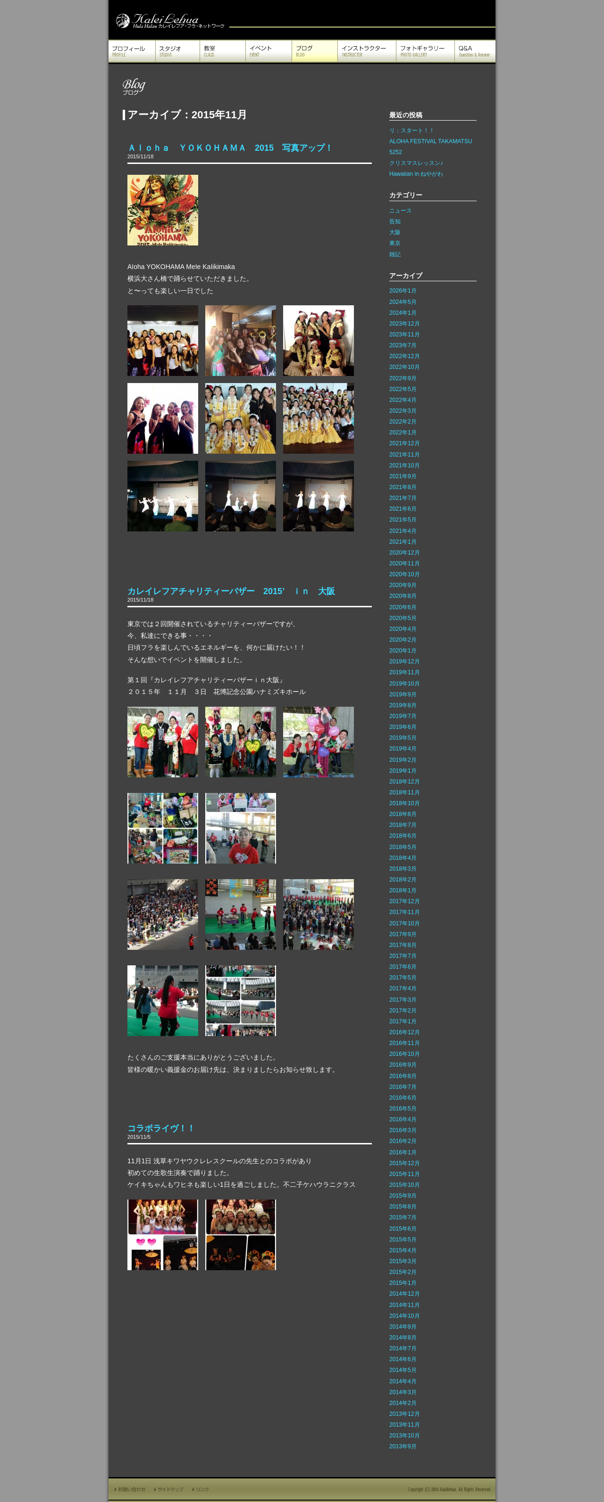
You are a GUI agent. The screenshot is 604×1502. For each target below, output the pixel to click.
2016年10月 (404, 1054)
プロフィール (132, 51)
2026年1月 (403, 290)
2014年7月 (403, 1348)
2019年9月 (403, 694)
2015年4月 (403, 1250)
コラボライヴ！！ (161, 1128)
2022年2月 (403, 421)
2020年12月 (404, 552)
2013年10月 (404, 1435)
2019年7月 (403, 716)
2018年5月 (403, 847)
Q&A (475, 51)
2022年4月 (403, 400)
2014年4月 (403, 1381)
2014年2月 (403, 1403)
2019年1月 (403, 770)
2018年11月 (404, 792)
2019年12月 (404, 661)
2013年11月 (404, 1424)
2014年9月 (403, 1326)
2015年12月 (404, 1163)
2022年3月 (403, 411)
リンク (201, 1489)
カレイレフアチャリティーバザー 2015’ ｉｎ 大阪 (231, 591)
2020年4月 (403, 629)
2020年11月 (404, 563)
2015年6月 (403, 1228)
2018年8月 (403, 814)
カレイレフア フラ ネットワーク (169, 20)
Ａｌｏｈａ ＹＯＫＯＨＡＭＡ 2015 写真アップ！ (230, 148)
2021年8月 (403, 487)
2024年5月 (403, 302)
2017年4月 (403, 988)
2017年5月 (403, 977)
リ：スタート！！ (412, 130)
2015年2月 (403, 1272)
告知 (395, 221)
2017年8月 (403, 945)
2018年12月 (404, 781)
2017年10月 (404, 923)
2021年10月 (404, 465)
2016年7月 (403, 1087)
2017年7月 (403, 956)
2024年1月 (403, 313)
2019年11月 (404, 672)
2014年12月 (404, 1293)
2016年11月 (404, 1043)
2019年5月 (403, 738)
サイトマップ (169, 1489)
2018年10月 (404, 803)
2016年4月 (403, 1119)
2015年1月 (403, 1283)
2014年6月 (403, 1359)
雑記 (395, 254)
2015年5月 (403, 1239)
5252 (395, 152)
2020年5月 (403, 618)
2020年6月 (403, 607)
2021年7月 (403, 498)
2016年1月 (403, 1152)
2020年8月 (403, 596)
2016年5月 (403, 1108)
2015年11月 (404, 1174)
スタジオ (178, 51)
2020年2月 (403, 640)
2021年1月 (403, 542)
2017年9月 (403, 934)
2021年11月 (404, 454)
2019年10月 (404, 683)
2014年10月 (404, 1316)
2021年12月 (404, 443)
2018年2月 (403, 879)
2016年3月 (403, 1130)
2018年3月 (403, 868)
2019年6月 (403, 727)
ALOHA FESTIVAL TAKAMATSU (430, 141)
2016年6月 (403, 1097)
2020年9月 (403, 585)
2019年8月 (403, 705)
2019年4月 (403, 748)
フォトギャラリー (425, 51)
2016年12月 (404, 1032)
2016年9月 (403, 1064)
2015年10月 (404, 1185)
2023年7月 (403, 345)
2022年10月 (404, 367)
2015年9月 (403, 1195)
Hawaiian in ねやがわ (416, 174)
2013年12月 (404, 1414)
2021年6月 (403, 509)
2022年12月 (404, 356)
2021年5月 (403, 519)
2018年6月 (403, 836)
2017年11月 (404, 912)
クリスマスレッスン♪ (416, 163)
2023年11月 (404, 334)
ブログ (314, 51)
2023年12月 (404, 323)
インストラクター (367, 51)
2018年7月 (403, 825)
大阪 (395, 232)
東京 (395, 243)
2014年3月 (403, 1392)
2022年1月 (403, 432)
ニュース (400, 210)
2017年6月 (403, 966)
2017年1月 (403, 1021)
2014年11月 (404, 1305)
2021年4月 (403, 531)
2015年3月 (403, 1261)
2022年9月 (403, 378)
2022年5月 (403, 389)
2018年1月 (403, 890)
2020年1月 (403, 650)
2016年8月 (403, 1076)
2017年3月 (403, 999)
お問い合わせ (129, 1489)
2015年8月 (403, 1206)
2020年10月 (404, 574)
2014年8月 (403, 1337)
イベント (269, 51)
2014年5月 (403, 1370)
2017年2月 (403, 1010)
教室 (222, 51)
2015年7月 (403, 1217)
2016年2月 (403, 1141)
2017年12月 (404, 901)
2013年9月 (403, 1446)
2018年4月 (403, 858)
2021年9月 (403, 476)
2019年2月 (403, 760)
